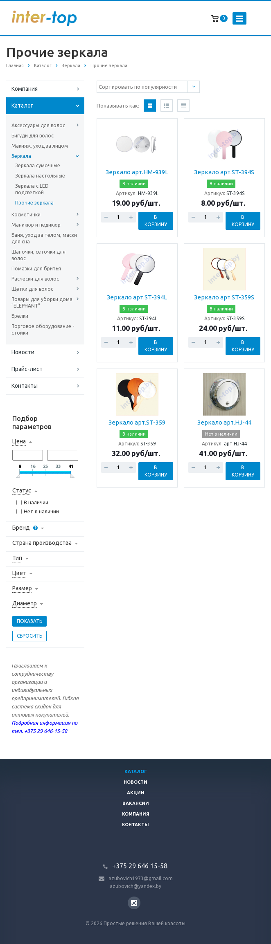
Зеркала (21, 156)
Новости (22, 352)
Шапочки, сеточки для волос (38, 255)
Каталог (22, 105)
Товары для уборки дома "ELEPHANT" (41, 302)
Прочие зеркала (34, 202)
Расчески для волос (35, 278)
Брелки (19, 316)
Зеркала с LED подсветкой (32, 189)
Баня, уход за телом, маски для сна (44, 238)
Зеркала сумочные (37, 165)
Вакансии (135, 803)
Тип (17, 558)
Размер (22, 588)
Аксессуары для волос (38, 125)
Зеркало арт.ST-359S (224, 297)
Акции (136, 792)
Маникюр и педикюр (36, 224)
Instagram (134, 902)
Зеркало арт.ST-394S (224, 172)
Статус (21, 490)
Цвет (19, 573)
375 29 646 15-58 (139, 866)
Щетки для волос (32, 289)
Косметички (26, 214)
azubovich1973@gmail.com (140, 878)
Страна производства (42, 542)
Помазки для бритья (36, 268)
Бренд (21, 527)
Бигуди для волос (32, 135)
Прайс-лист (27, 369)
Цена (19, 441)
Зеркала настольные (40, 175)
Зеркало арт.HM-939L (137, 172)
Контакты (24, 385)
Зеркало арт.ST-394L (137, 297)
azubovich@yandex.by (135, 886)
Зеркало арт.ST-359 (136, 422)
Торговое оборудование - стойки (42, 329)
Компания (24, 88)
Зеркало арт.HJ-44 (224, 422)
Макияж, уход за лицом (39, 145)
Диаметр (24, 603)
